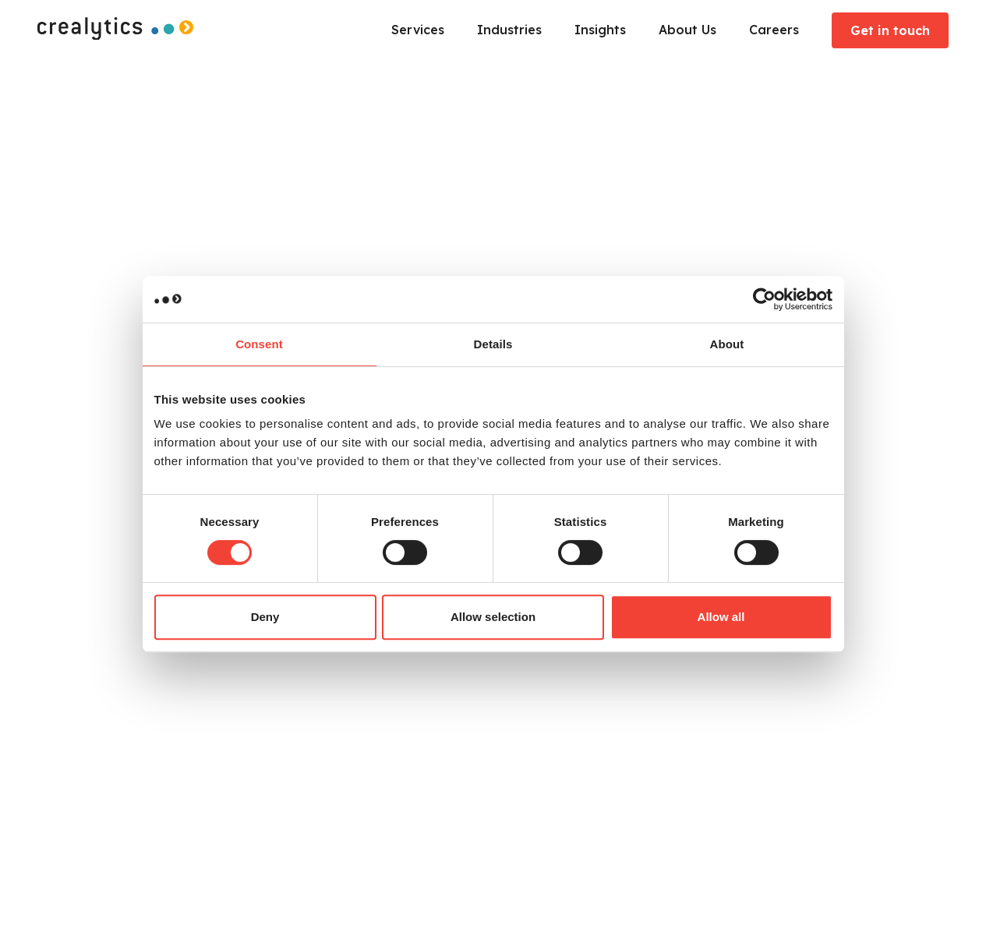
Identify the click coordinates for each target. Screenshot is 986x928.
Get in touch (890, 30)
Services (417, 29)
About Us (687, 29)
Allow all (721, 616)
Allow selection (493, 616)
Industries (509, 29)
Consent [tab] (259, 344)
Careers (774, 29)
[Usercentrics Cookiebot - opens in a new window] (764, 299)
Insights (600, 29)
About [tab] (727, 344)
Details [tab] (493, 344)
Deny (265, 616)
